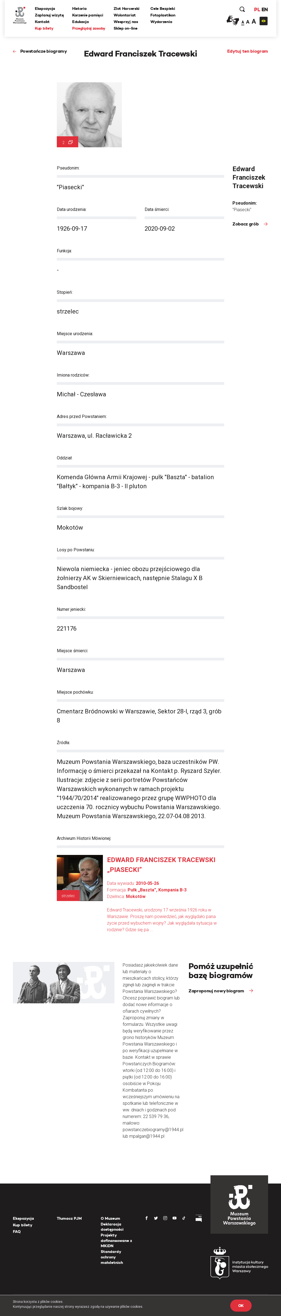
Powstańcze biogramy (43, 51)
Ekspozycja (45, 8)
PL (257, 9)
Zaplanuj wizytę (49, 15)
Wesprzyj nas (126, 21)
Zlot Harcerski (126, 8)
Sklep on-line (125, 28)
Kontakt (42, 21)
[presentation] (3, 596)
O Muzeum (110, 1218)
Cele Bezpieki (162, 8)
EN (265, 9)
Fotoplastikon (162, 15)
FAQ (17, 1231)
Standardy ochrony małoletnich (112, 1257)
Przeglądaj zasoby (88, 28)
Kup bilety (44, 28)
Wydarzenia (161, 21)
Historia (79, 8)
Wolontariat (125, 15)
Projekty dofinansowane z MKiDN (116, 1240)
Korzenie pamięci (87, 15)
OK (241, 1305)
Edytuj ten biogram (247, 51)
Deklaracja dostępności (112, 1227)
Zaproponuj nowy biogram (217, 991)
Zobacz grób (246, 224)
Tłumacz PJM (69, 1218)
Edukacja (80, 21)
